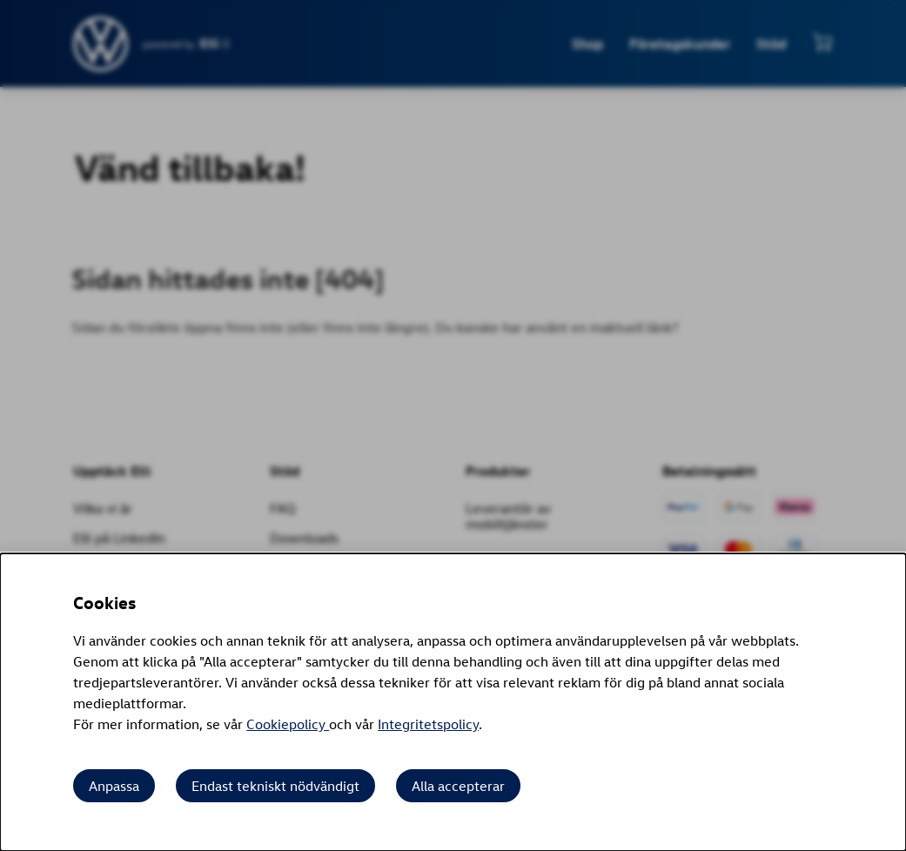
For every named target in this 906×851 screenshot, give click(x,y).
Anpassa (114, 785)
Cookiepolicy (287, 724)
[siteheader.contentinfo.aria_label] (101, 44)
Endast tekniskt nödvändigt (275, 785)
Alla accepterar (458, 785)
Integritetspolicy (428, 724)
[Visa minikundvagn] (822, 41)
